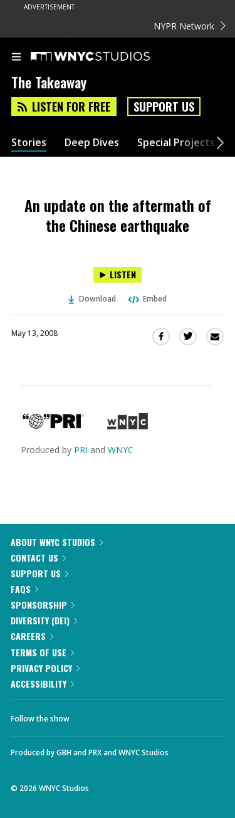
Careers (32, 635)
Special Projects (176, 143)
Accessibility (42, 683)
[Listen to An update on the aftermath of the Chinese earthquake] (117, 275)
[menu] (16, 57)
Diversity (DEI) (44, 620)
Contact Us (38, 557)
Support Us (163, 106)
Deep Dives (92, 143)
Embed (147, 298)
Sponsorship (43, 604)
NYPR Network (190, 26)
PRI (81, 450)
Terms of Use (42, 652)
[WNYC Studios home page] (106, 57)
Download (92, 298)
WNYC (120, 450)
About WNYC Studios (57, 541)
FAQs (24, 588)
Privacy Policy (45, 667)
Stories (28, 143)
